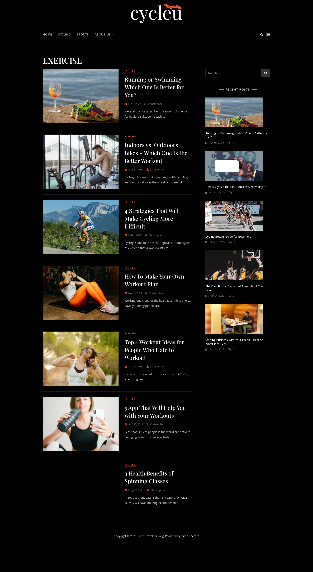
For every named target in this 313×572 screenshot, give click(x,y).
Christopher (155, 104)
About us (103, 34)
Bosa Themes (190, 563)
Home (47, 34)
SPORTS (83, 34)
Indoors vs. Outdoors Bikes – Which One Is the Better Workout (156, 157)
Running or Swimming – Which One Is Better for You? (156, 87)
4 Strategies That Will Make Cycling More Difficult (152, 227)
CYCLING (64, 34)
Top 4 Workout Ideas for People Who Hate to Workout (154, 368)
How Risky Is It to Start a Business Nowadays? (235, 187)
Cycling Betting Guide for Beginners (228, 236)
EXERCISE (130, 71)
